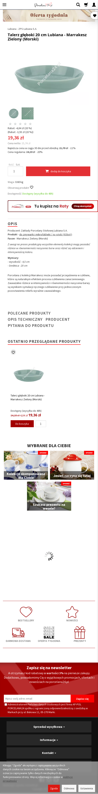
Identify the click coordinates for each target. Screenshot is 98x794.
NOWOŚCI (72, 614)
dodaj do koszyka (58, 171)
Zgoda (54, 788)
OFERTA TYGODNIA (48, 634)
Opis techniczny (25, 319)
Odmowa (69, 788)
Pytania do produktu (31, 325)
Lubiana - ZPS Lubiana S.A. (22, 29)
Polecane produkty (29, 313)
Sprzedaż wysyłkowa (49, 727)
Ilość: (11, 164)
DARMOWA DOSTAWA (18, 634)
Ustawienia (86, 788)
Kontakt (49, 753)
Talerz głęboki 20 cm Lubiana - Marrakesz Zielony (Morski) (28, 397)
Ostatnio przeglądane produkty (44, 341)
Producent (58, 319)
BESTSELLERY (26, 614)
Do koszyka (22, 423)
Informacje (49, 740)
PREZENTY (79, 634)
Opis (12, 223)
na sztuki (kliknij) (62, 234)
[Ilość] (40, 423)
